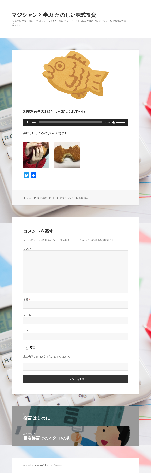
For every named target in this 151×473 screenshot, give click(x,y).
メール (28, 315)
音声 (28, 198)
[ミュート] (113, 122)
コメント (28, 248)
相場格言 (83, 198)
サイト (27, 331)
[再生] (27, 122)
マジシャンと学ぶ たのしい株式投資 (54, 14)
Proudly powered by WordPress (42, 465)
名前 (27, 299)
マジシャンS (66, 198)
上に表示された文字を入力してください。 (47, 356)
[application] (75, 122)
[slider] (70, 122)
